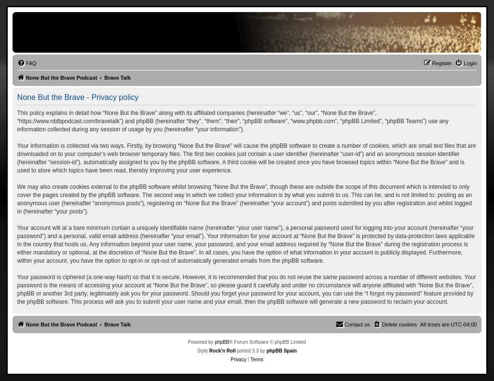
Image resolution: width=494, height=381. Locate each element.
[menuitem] (27, 63)
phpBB (222, 342)
